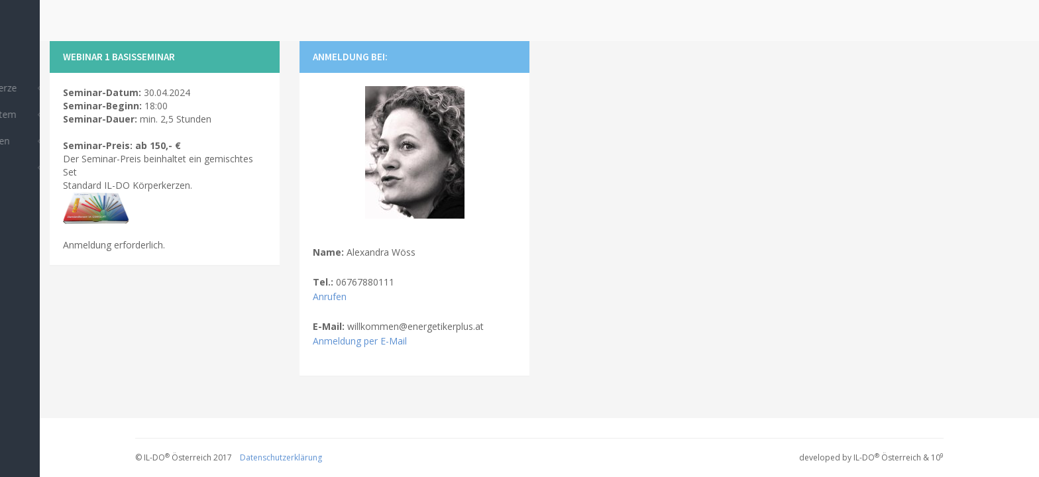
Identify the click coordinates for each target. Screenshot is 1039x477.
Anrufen (330, 296)
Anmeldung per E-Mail (360, 341)
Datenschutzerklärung (281, 457)
